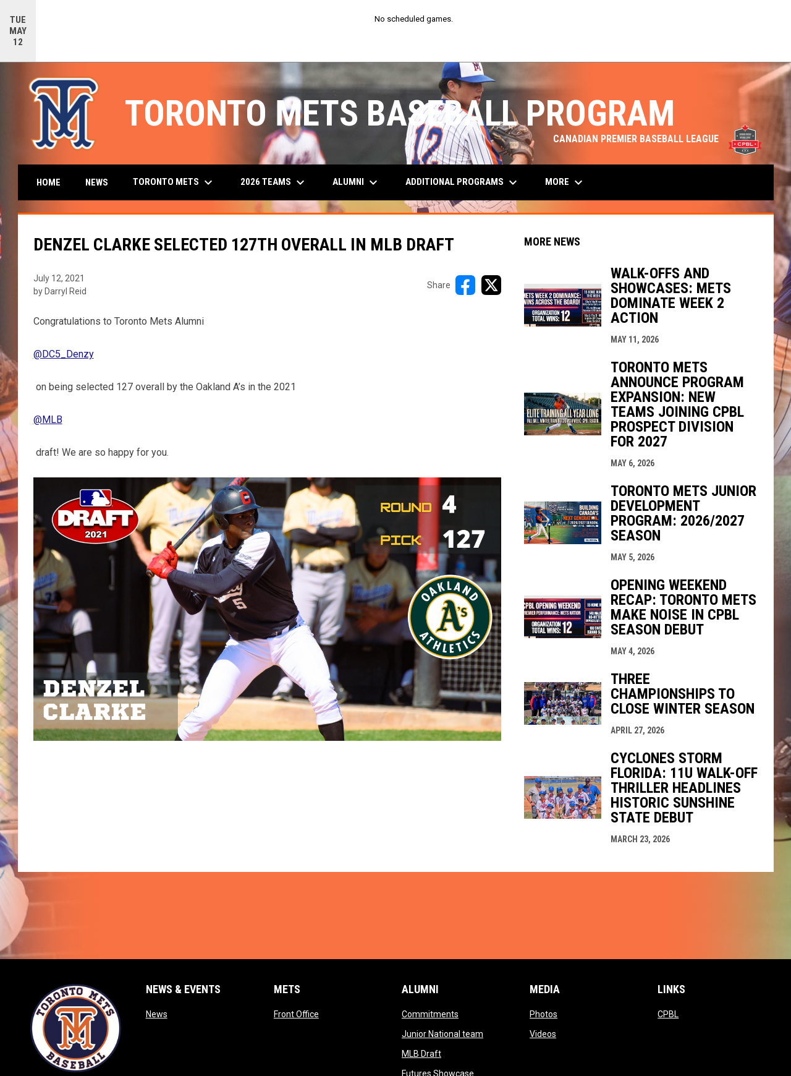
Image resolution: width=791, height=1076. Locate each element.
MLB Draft (421, 1054)
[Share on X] (491, 285)
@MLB (47, 419)
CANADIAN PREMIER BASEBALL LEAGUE (657, 139)
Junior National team (442, 1034)
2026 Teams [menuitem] (274, 182)
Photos (543, 1014)
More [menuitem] (565, 182)
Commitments (430, 1014)
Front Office (296, 1014)
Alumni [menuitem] (356, 182)
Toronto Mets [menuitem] (174, 182)
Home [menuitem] (48, 182)
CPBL (668, 1014)
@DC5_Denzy (63, 354)
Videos (543, 1034)
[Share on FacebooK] (465, 285)
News (156, 1014)
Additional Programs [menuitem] (462, 182)
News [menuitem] (96, 182)
